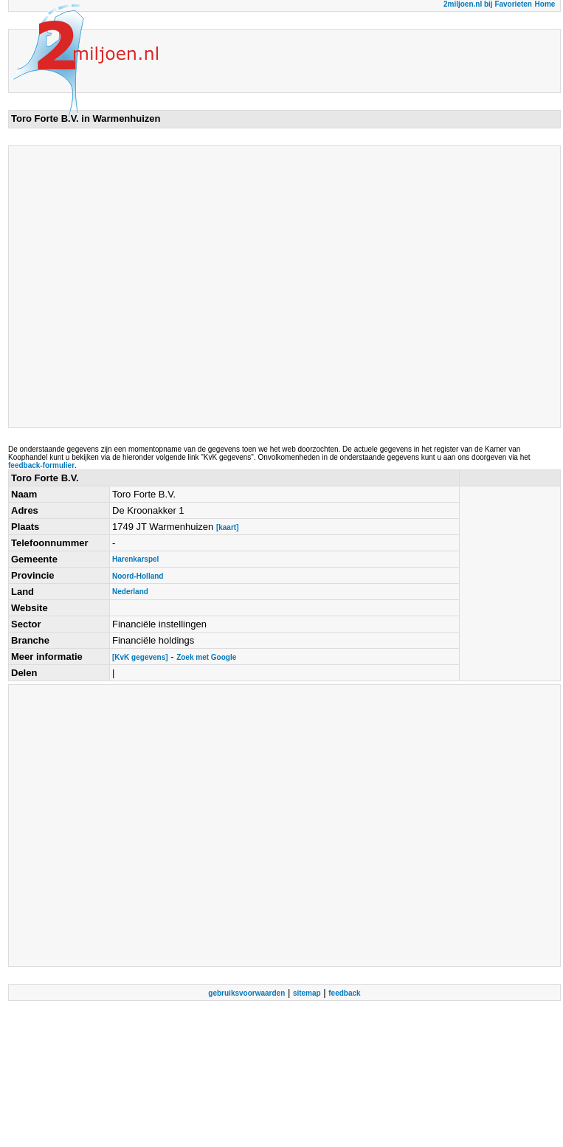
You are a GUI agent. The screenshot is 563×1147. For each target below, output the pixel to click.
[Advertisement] (138, 286)
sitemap (307, 993)
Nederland (130, 592)
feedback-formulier (41, 465)
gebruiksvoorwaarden (246, 993)
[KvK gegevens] (140, 657)
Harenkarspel (135, 559)
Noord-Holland (137, 576)
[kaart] (227, 527)
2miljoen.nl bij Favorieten (487, 4)
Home (545, 4)
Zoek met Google (206, 657)
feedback (344, 993)
